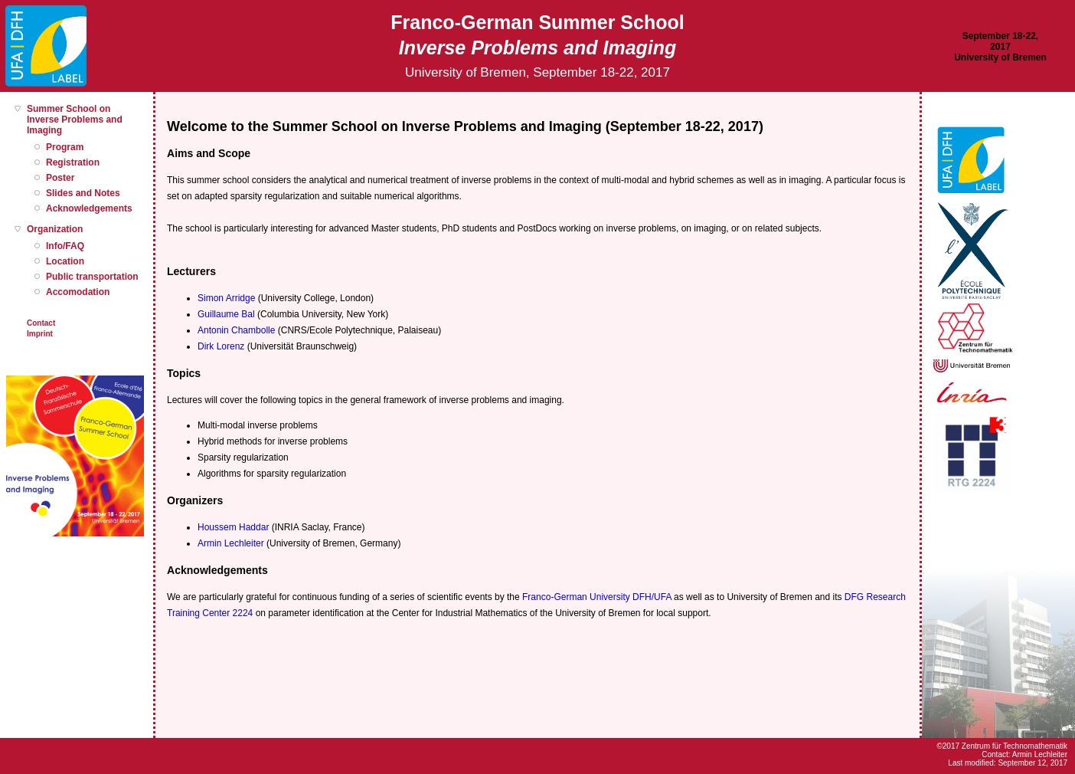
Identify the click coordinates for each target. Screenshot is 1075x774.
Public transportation (92, 276)
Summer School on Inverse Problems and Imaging (75, 119)
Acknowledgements (89, 208)
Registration (73, 162)
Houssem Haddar (233, 527)
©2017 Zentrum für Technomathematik (1001, 746)
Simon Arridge (226, 298)
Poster (60, 177)
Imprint (40, 334)
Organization (55, 229)
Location (65, 261)
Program (64, 147)
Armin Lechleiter (231, 543)
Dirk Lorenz (221, 346)
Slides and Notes (83, 193)
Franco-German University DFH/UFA (596, 597)
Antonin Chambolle (236, 330)
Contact (41, 323)
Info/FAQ (65, 246)
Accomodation (77, 292)
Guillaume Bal (226, 314)
